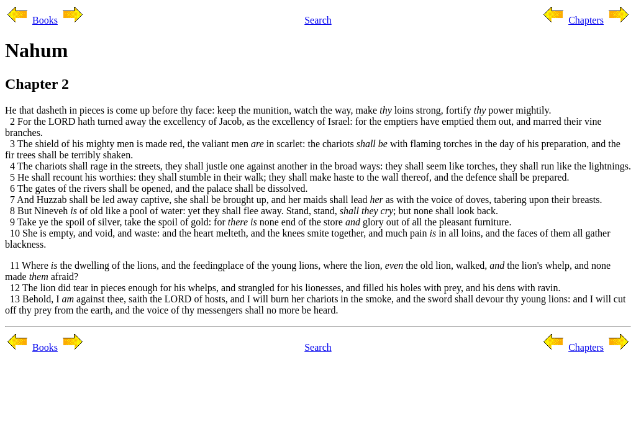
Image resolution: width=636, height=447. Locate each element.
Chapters (586, 20)
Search (318, 20)
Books (45, 20)
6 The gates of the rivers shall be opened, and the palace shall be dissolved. (156, 188)
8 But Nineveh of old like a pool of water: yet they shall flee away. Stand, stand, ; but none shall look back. (251, 210)
